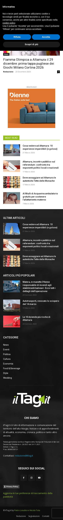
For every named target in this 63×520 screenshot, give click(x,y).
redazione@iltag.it (24, 455)
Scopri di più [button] (31, 513)
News (6, 54)
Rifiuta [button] (17, 506)
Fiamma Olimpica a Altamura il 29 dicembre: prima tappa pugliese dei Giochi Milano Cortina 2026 (28, 63)
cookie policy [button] (9, 492)
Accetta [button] (46, 506)
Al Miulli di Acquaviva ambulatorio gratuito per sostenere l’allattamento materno (40, 196)
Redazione (8, 71)
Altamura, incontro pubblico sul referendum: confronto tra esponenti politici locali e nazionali (41, 164)
